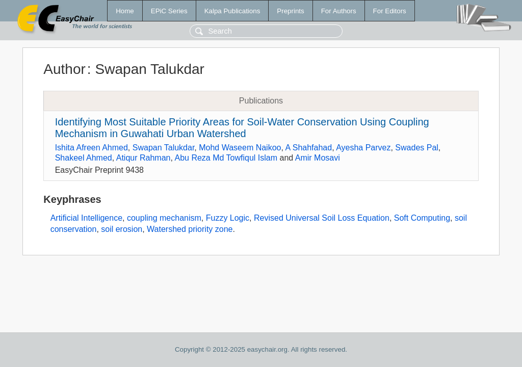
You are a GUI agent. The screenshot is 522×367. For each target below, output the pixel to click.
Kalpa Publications (232, 11)
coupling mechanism (164, 218)
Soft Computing (422, 218)
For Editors (389, 11)
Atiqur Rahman (143, 157)
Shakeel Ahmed (83, 157)
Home (125, 11)
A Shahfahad (308, 147)
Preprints (290, 11)
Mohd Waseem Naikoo (240, 147)
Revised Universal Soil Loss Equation (321, 218)
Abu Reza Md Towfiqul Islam (225, 157)
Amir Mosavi (317, 157)
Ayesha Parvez (363, 147)
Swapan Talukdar (164, 147)
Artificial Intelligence (86, 218)
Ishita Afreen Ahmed (91, 147)
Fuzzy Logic (227, 218)
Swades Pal (416, 147)
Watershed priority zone (189, 229)
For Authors (338, 11)
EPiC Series (169, 11)
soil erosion (121, 229)
